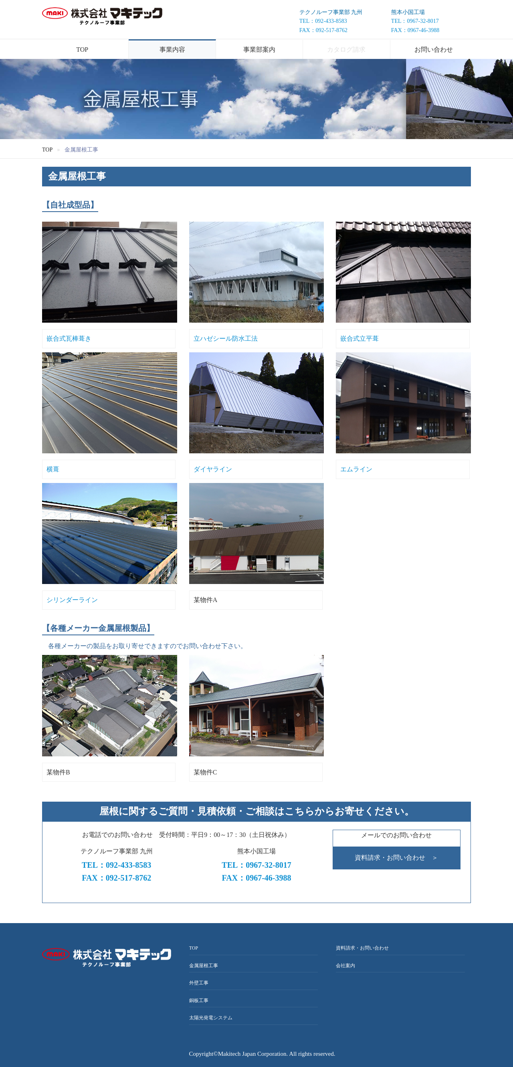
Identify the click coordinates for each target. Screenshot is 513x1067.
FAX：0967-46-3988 (415, 30)
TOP (82, 49)
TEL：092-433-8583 (323, 21)
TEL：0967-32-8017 (415, 21)
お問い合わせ (433, 49)
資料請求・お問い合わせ (362, 948)
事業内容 (172, 49)
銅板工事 (198, 1000)
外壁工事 (198, 983)
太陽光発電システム (210, 1018)
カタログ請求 (346, 49)
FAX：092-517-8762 (323, 30)
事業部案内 (259, 49)
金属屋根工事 (203, 965)
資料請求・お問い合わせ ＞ (396, 857)
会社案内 (345, 965)
